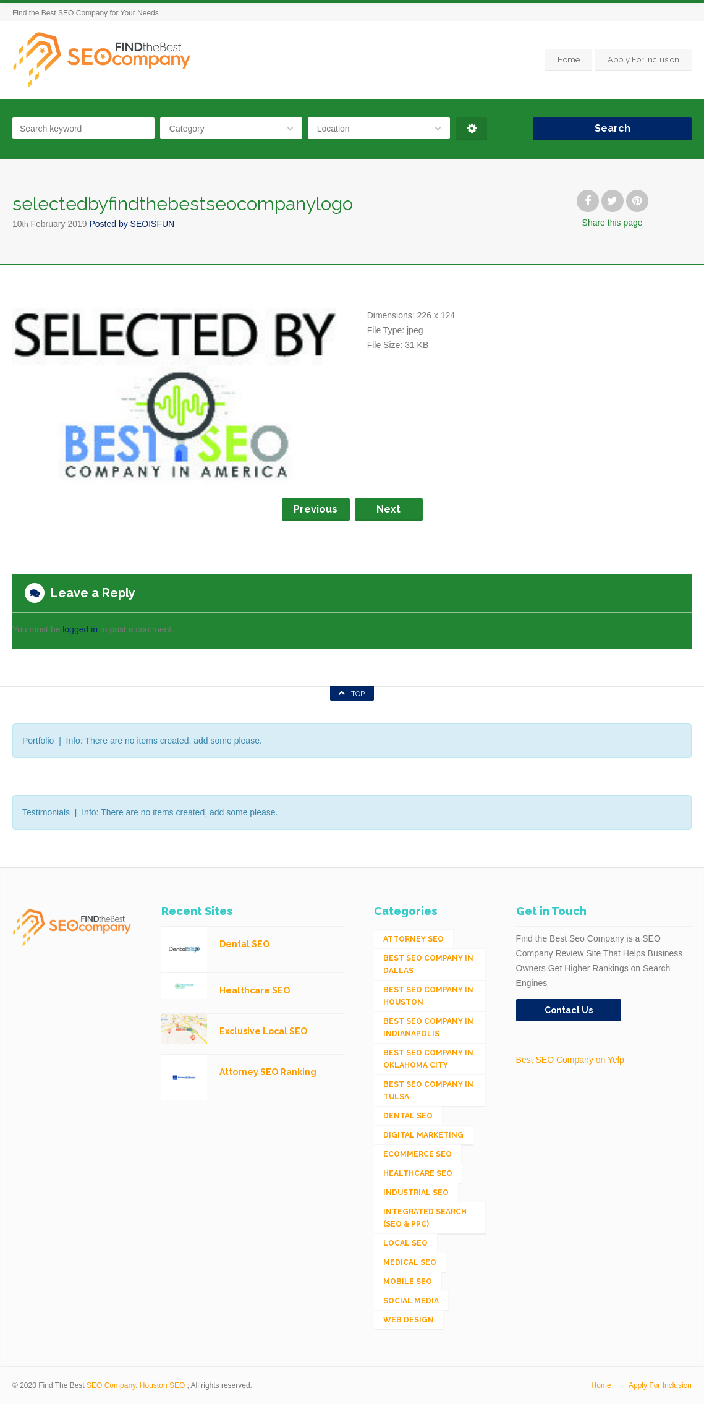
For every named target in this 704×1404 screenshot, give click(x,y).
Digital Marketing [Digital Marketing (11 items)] (423, 1135)
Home (569, 59)
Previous (315, 509)
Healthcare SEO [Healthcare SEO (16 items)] (417, 1173)
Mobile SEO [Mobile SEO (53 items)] (407, 1281)
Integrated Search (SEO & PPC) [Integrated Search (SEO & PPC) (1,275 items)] (425, 1217)
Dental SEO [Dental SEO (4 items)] (408, 1116)
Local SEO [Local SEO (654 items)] (405, 1243)
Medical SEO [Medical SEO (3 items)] (409, 1262)
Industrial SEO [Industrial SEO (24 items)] (416, 1192)
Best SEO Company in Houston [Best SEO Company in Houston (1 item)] (428, 995)
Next (388, 509)
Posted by (131, 224)
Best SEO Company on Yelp (570, 1060)
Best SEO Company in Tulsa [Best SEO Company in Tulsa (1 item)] (428, 1090)
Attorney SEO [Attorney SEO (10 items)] (413, 939)
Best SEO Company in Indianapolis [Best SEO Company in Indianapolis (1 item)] (428, 1027)
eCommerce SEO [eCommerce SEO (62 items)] (417, 1154)
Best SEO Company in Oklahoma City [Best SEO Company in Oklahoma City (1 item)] (428, 1059)
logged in (80, 629)
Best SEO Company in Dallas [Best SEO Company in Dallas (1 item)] (428, 964)
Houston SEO (162, 1385)
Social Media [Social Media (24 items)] (411, 1300)
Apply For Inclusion (643, 59)
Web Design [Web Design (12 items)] (408, 1320)
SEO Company (111, 1385)
